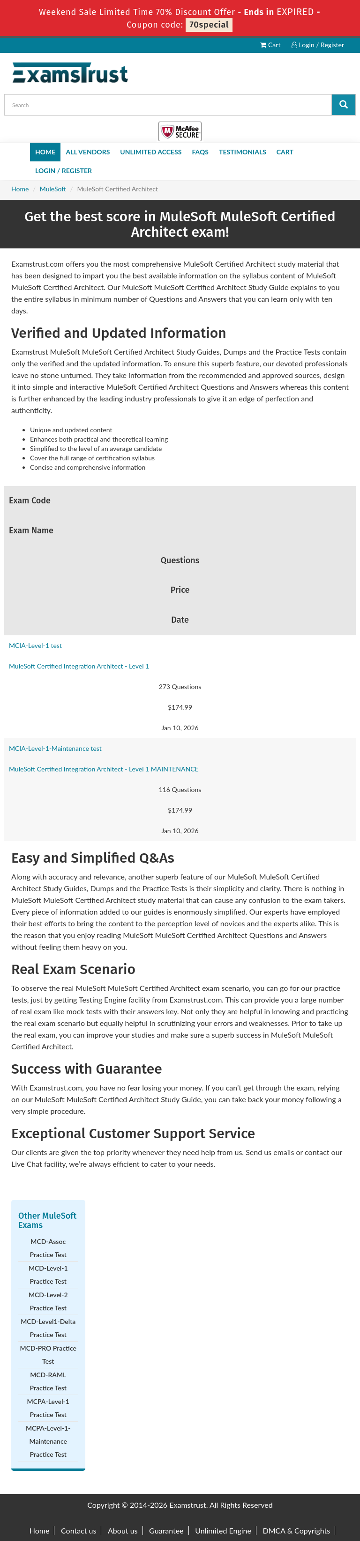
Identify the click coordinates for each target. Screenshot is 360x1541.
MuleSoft (53, 189)
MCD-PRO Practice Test (48, 1354)
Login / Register (318, 45)
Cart (270, 45)
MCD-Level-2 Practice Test (48, 1301)
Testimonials (242, 152)
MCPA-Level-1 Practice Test (48, 1407)
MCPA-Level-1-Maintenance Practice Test (48, 1441)
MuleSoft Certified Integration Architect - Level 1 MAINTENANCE (104, 769)
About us (122, 1530)
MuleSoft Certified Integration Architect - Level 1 (79, 666)
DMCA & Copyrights (296, 1530)
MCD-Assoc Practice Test (48, 1247)
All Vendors (88, 152)
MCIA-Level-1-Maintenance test (55, 748)
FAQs (200, 152)
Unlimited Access (150, 152)
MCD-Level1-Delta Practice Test (48, 1327)
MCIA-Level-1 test (35, 645)
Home (45, 152)
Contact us (78, 1530)
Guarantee (166, 1530)
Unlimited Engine (223, 1530)
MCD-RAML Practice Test (48, 1381)
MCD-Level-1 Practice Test (48, 1274)
